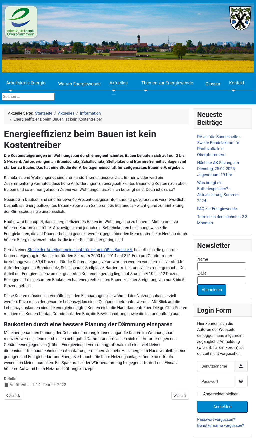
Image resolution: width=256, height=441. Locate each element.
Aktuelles (119, 82)
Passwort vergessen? (216, 419)
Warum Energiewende (79, 83)
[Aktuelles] (113, 90)
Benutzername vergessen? (220, 425)
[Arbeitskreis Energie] (9, 90)
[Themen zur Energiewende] (145, 90)
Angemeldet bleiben (220, 394)
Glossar (213, 83)
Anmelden (223, 406)
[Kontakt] (232, 90)
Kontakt (236, 82)
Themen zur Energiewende (167, 82)
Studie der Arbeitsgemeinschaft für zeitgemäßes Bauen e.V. (80, 249)
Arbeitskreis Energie (26, 82)
